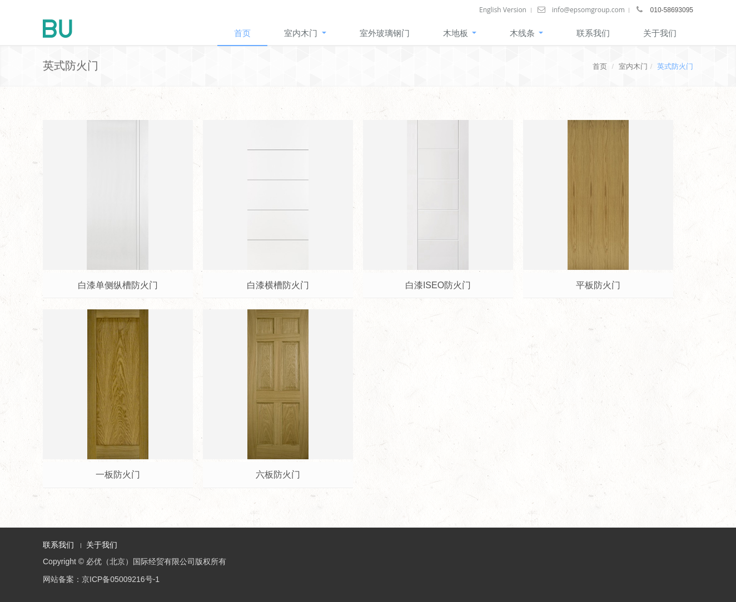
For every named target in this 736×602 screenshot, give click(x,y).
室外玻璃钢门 (385, 33)
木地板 (459, 33)
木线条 (526, 33)
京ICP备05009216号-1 (121, 579)
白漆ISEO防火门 (438, 285)
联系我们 (593, 33)
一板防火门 (118, 474)
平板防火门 (598, 285)
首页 (242, 33)
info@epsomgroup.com (588, 9)
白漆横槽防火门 (278, 285)
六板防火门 (278, 474)
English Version (502, 9)
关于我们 (660, 33)
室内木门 (305, 33)
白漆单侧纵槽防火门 (118, 285)
